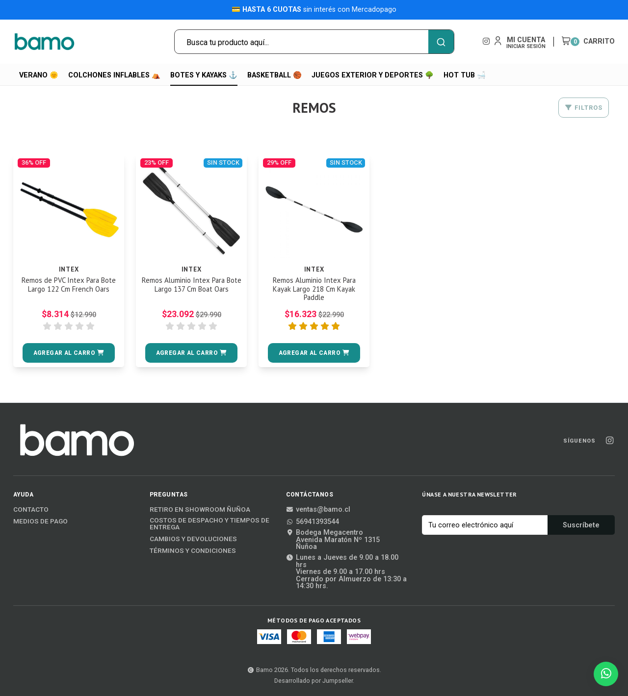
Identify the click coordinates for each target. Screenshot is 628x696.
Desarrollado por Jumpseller (313, 680)
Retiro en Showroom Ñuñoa (200, 509)
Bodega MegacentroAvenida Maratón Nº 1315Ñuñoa (333, 539)
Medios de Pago (40, 521)
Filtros (583, 107)
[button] (68, 353)
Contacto (31, 509)
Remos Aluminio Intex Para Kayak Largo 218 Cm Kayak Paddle (314, 290)
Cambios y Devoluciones (193, 539)
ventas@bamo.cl (318, 509)
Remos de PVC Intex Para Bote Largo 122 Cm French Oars (69, 290)
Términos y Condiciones (193, 550)
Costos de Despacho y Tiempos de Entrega (209, 523)
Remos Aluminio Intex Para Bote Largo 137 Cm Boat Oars (191, 285)
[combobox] (314, 41)
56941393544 (312, 522)
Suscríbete (581, 525)
